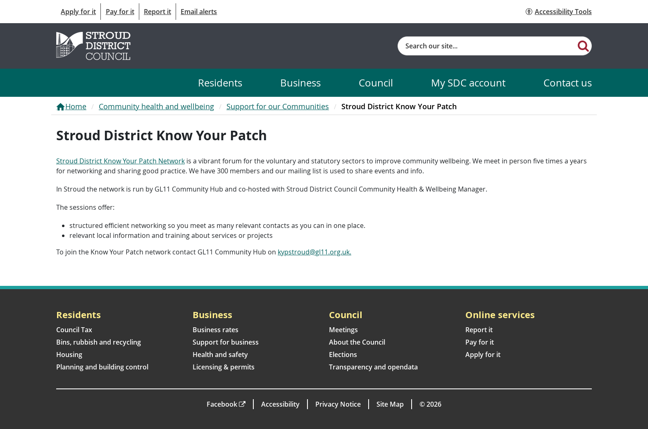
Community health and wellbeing (156, 106)
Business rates (215, 329)
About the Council (357, 342)
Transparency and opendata (373, 366)
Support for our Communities (277, 106)
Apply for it (78, 11)
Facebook (222, 404)
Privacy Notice (338, 404)
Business (300, 82)
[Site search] (486, 46)
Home (75, 106)
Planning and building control (102, 366)
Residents (220, 82)
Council (376, 82)
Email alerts (199, 11)
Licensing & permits (224, 366)
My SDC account (468, 82)
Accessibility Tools (563, 11)
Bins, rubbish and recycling (98, 342)
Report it (157, 11)
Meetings (343, 329)
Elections (343, 354)
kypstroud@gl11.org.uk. (314, 251)
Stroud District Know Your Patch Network (120, 160)
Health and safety (220, 354)
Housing (69, 354)
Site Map (390, 404)
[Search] (583, 45)
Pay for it (120, 11)
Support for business (226, 342)
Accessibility (280, 404)
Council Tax (74, 329)
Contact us (567, 82)
